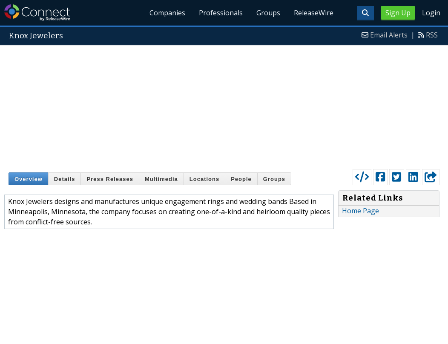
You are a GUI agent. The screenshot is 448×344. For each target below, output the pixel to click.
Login (431, 12)
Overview (28, 179)
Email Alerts (389, 35)
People (241, 179)
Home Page (360, 210)
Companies (168, 12)
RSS (432, 35)
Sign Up (398, 12)
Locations (204, 179)
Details (64, 179)
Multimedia (161, 179)
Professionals (221, 12)
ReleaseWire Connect (37, 12)
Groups (268, 12)
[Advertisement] (224, 105)
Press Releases (109, 179)
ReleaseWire (313, 12)
